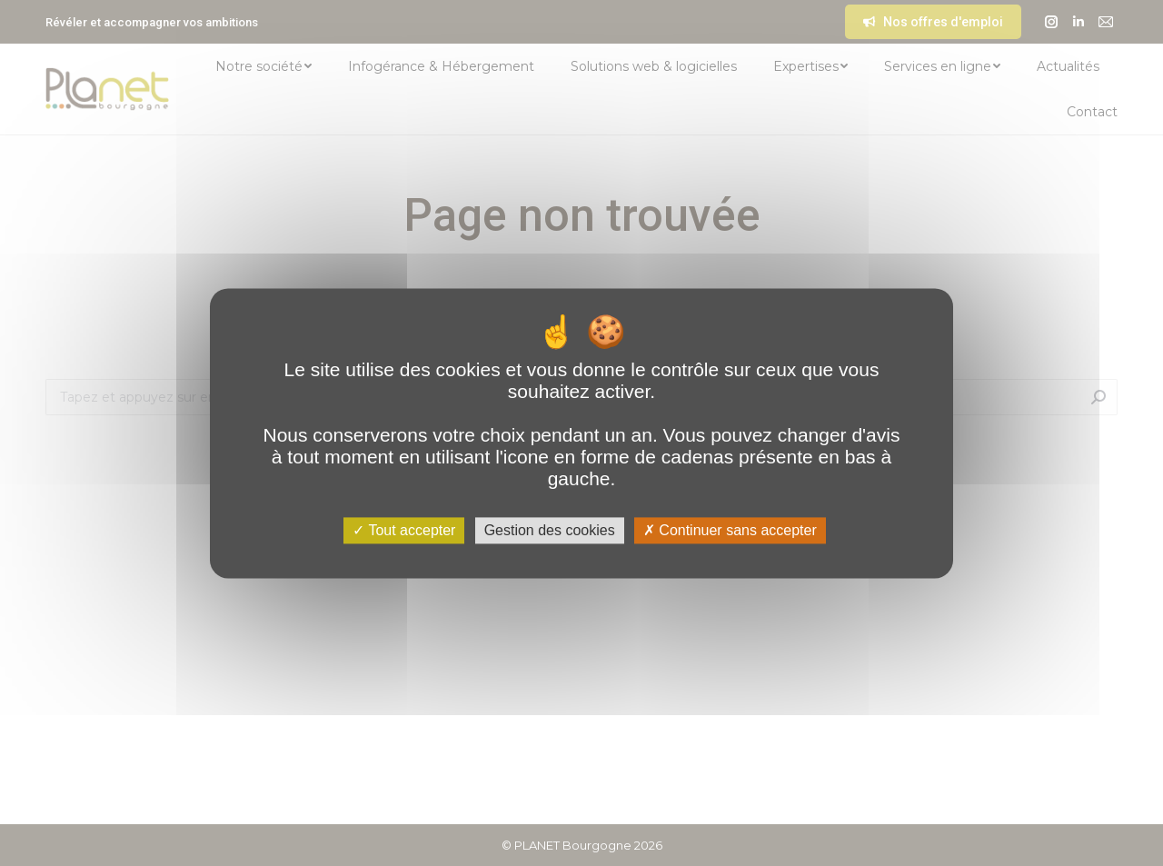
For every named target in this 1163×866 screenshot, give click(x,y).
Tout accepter (404, 530)
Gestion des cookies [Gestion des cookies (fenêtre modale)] (549, 530)
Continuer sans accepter (730, 530)
